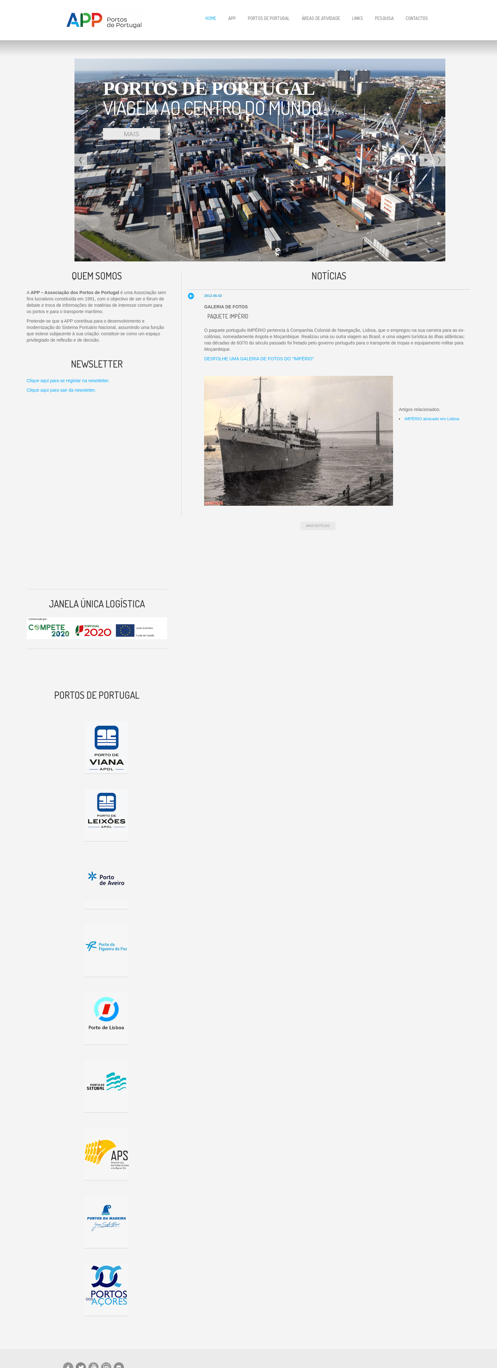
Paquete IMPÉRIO (227, 316)
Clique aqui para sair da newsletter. (61, 390)
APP (232, 18)
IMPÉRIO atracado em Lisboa (431, 418)
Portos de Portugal (269, 18)
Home (210, 18)
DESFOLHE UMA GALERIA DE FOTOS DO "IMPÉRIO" (259, 358)
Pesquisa (384, 18)
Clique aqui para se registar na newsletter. (68, 380)
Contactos (417, 18)
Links (357, 18)
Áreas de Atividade (321, 18)
